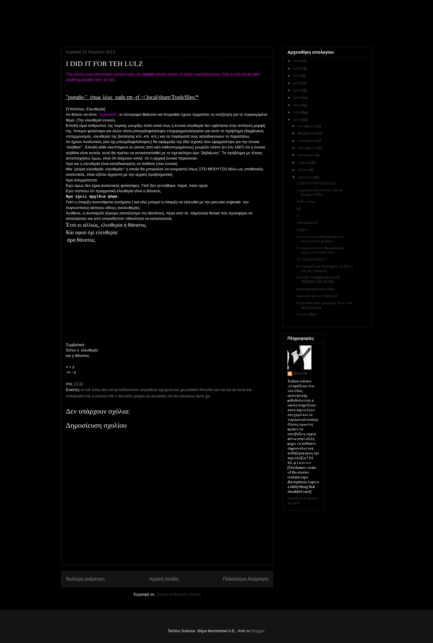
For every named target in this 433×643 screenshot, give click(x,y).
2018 (297, 83)
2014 (297, 112)
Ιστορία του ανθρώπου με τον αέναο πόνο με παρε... (320, 239)
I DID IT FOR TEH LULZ (316, 183)
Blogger (257, 631)
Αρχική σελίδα (163, 579)
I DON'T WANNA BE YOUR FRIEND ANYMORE (318, 280)
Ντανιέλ (300, 373)
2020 (297, 68)
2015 (297, 105)
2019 (297, 75)
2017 (297, 90)
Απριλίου (305, 177)
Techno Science (91, 20)
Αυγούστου (306, 155)
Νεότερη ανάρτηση (85, 579)
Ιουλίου (304, 162)
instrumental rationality (315, 289)
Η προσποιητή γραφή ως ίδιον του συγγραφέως (324, 305)
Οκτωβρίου (307, 141)
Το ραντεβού (306, 314)
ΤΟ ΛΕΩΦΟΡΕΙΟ (310, 259)
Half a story (306, 201)
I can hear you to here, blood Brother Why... (319, 192)
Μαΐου (303, 170)
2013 (297, 120)
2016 (297, 97)
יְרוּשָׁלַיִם (302, 230)
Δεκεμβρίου (307, 126)
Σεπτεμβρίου (307, 148)
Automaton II (307, 222)
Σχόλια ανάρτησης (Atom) (179, 594)
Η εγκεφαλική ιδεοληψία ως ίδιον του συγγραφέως (324, 268)
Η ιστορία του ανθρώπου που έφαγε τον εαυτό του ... (320, 250)
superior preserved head (316, 296)
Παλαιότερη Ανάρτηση (245, 579)
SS (298, 209)
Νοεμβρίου (306, 133)
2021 (297, 61)
